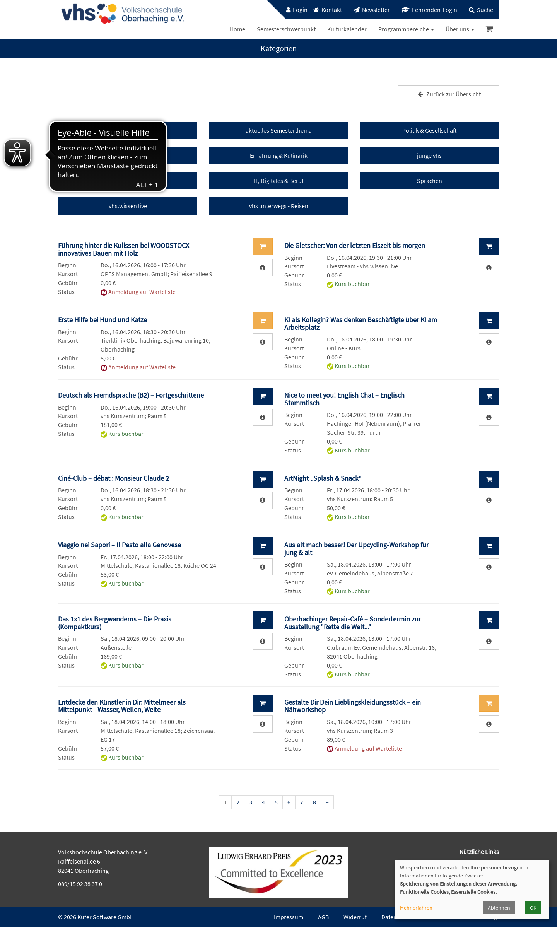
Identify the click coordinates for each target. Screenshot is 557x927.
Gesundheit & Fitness (127, 180)
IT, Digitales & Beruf (279, 180)
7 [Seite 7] (301, 802)
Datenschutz (397, 917)
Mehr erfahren (416, 907)
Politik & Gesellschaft (429, 130)
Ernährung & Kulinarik (279, 155)
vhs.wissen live (128, 206)
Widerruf (355, 917)
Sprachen (429, 180)
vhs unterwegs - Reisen (278, 206)
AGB (323, 917)
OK (533, 907)
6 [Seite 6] (288, 802)
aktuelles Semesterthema (279, 130)
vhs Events (127, 130)
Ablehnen (499, 907)
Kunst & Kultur (128, 155)
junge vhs (429, 155)
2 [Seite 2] (237, 802)
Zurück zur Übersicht (448, 94)
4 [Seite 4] (263, 802)
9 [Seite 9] (327, 802)
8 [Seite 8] (314, 802)
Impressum (288, 917)
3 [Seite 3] (250, 802)
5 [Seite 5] (276, 802)
